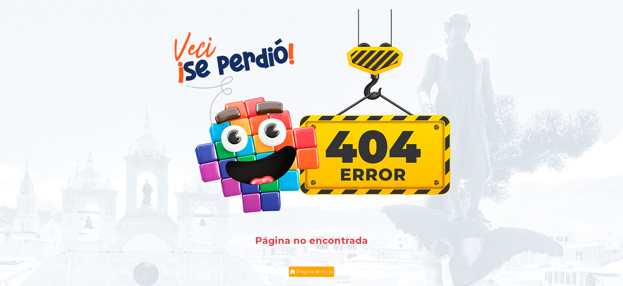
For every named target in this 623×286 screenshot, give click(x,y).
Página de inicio (311, 271)
